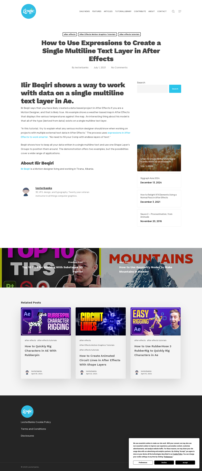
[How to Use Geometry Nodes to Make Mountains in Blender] (151, 268)
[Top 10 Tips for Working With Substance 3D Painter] (50, 268)
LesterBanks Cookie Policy (36, 422)
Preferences (143, 463)
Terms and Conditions (33, 428)
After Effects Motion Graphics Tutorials (97, 34)
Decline (164, 463)
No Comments (119, 67)
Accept (185, 463)
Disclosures (27, 435)
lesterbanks (82, 67)
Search (141, 82)
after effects (69, 34)
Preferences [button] (168, 457)
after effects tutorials (129, 34)
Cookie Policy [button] (177, 454)
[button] (179, 11)
